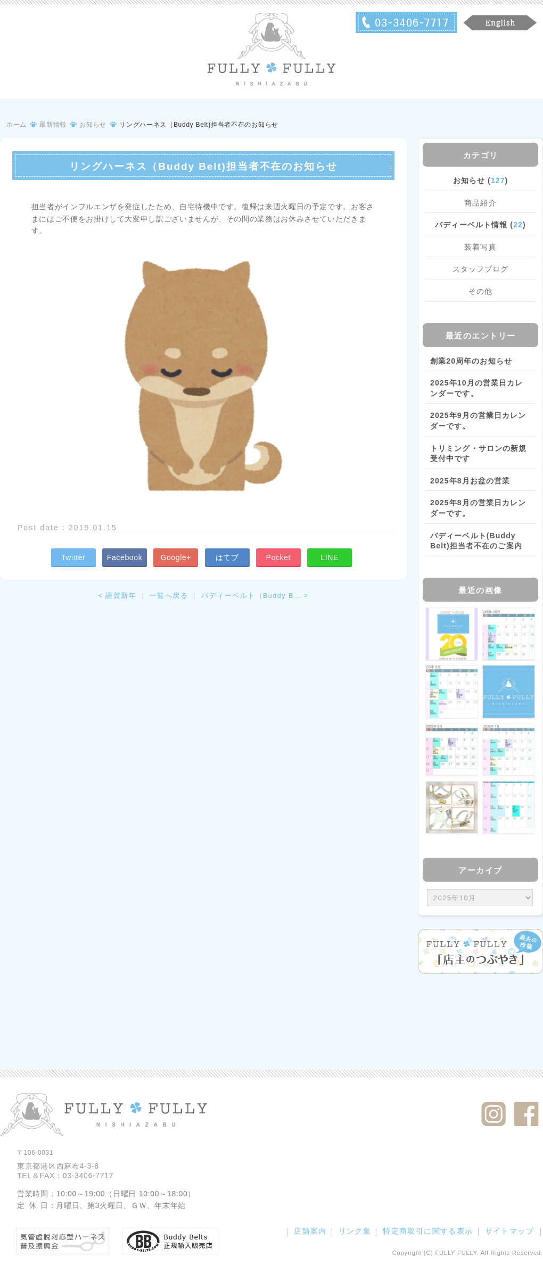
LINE (329, 557)
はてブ (227, 557)
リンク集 (355, 1231)
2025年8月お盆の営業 (470, 481)
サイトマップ (509, 1231)
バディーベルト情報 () (480, 224)
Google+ (175, 557)
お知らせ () (480, 180)
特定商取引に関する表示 (428, 1231)
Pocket (278, 557)
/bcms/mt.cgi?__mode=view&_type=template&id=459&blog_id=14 (480, 897)
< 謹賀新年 (117, 595)
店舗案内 (310, 1231)
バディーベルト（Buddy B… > (255, 595)
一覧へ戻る (169, 595)
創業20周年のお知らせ (471, 361)
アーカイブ (480, 870)
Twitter (73, 557)
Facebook (125, 557)
